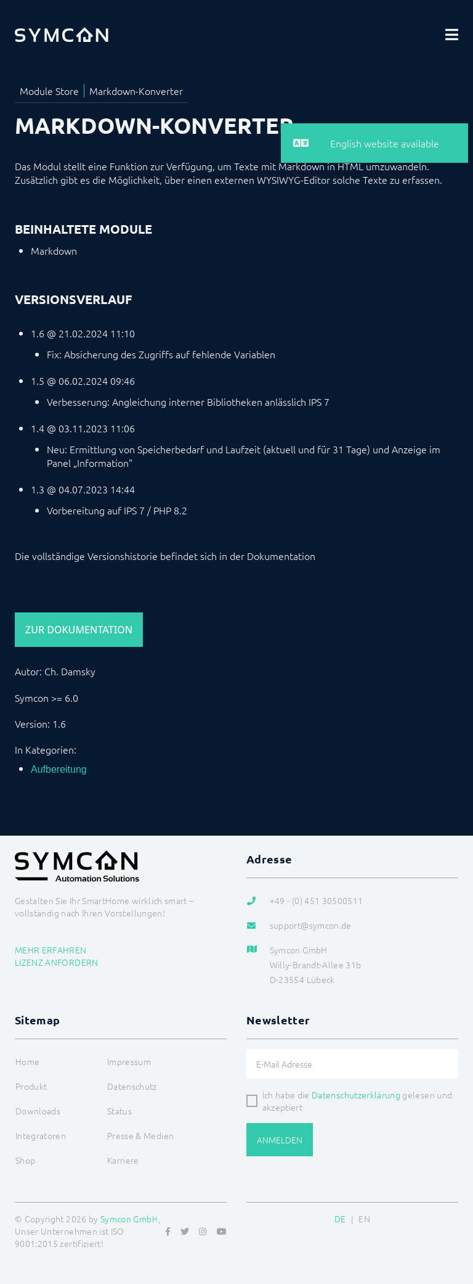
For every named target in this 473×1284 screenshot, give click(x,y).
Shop (25, 1160)
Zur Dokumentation (78, 629)
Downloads (37, 1111)
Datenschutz (132, 1086)
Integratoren (40, 1135)
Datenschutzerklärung (356, 1095)
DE (340, 1218)
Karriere (123, 1160)
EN (364, 1218)
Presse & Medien (140, 1135)
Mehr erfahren (51, 950)
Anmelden (279, 1140)
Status (119, 1111)
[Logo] (61, 34)
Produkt (31, 1086)
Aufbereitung (59, 769)
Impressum (129, 1061)
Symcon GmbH (129, 1218)
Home (27, 1061)
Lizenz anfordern (57, 962)
